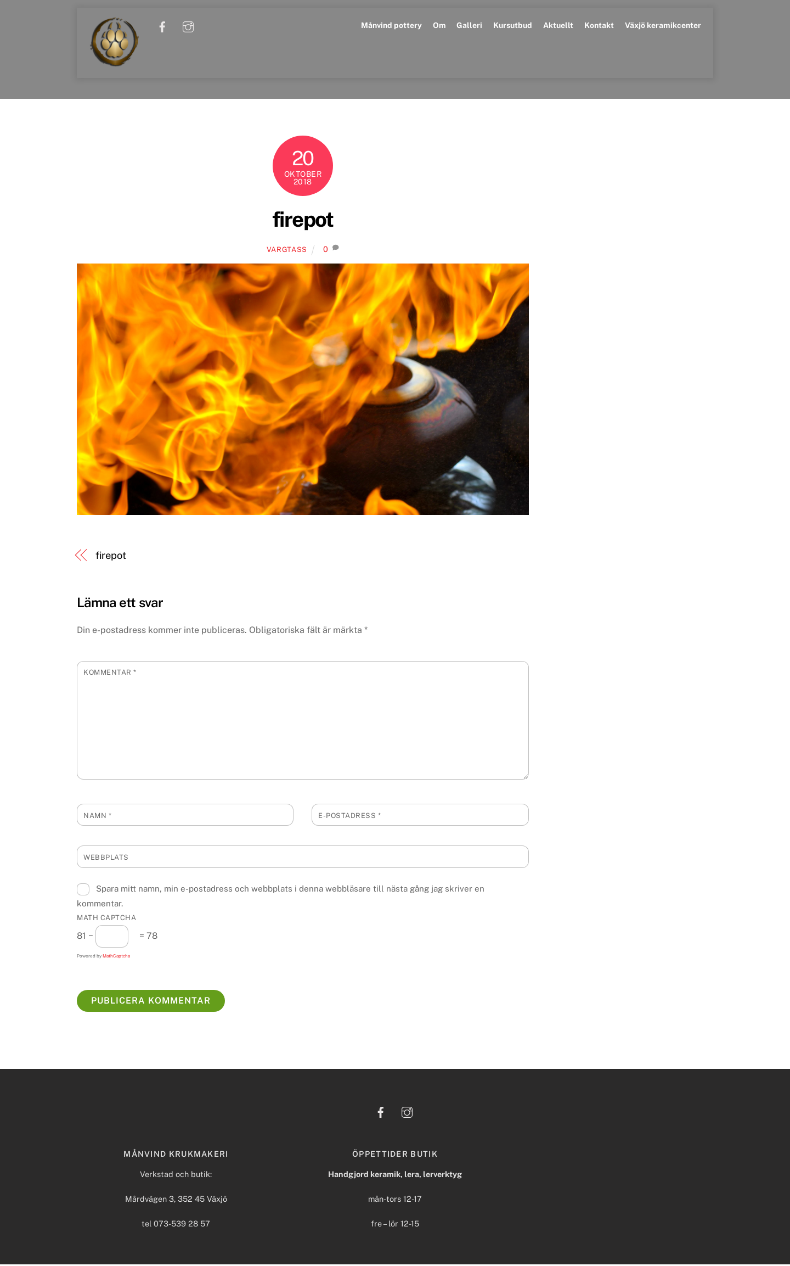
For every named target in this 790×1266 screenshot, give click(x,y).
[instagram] (189, 25)
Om (439, 25)
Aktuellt (558, 25)
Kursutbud (512, 25)
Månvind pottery (391, 25)
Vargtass (287, 251)
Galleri (469, 25)
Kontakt (599, 25)
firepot (303, 221)
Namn (97, 817)
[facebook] (163, 25)
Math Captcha (106, 919)
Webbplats (106, 859)
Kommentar (110, 674)
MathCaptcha (116, 957)
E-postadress (349, 817)
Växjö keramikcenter (663, 25)
